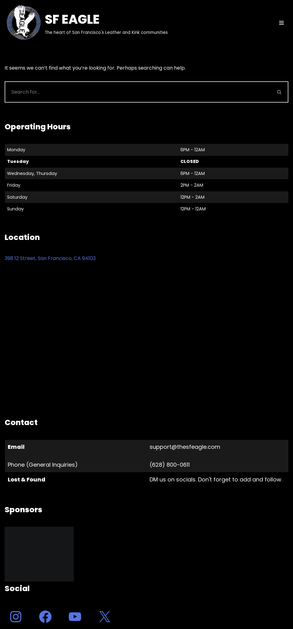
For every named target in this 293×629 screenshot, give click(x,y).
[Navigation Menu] (281, 23)
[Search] (138, 92)
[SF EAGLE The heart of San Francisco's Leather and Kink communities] (86, 22)
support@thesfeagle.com (185, 447)
